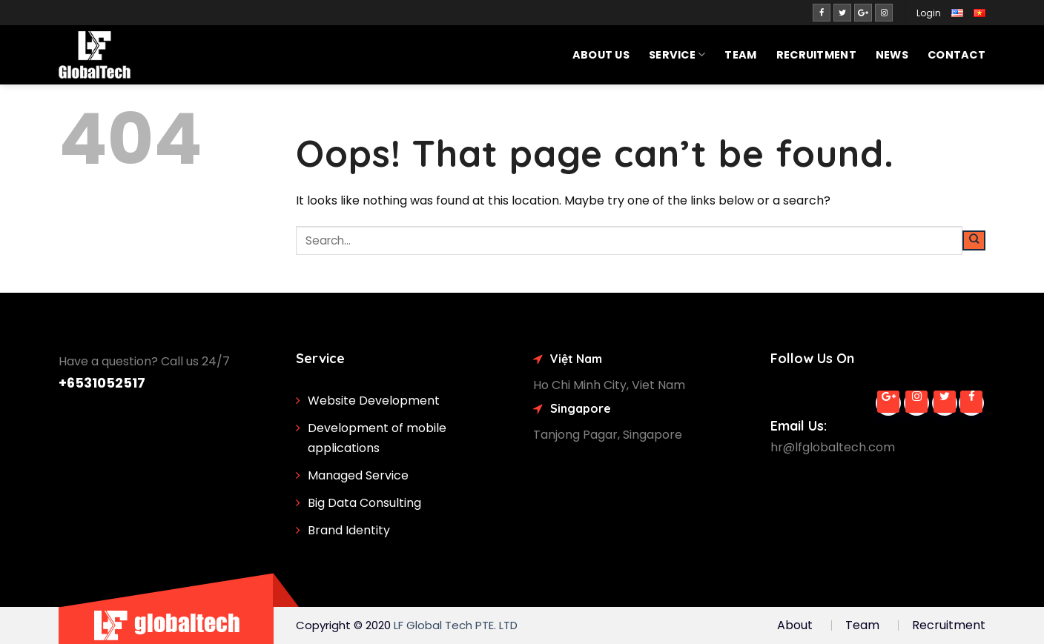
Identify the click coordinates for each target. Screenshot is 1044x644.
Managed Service (358, 475)
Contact (956, 54)
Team (740, 54)
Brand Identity (349, 530)
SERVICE (677, 54)
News (892, 54)
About (795, 625)
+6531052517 (102, 383)
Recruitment (816, 54)
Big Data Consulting (364, 502)
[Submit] (973, 240)
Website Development (374, 400)
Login (928, 13)
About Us (601, 54)
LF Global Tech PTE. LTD (456, 625)
